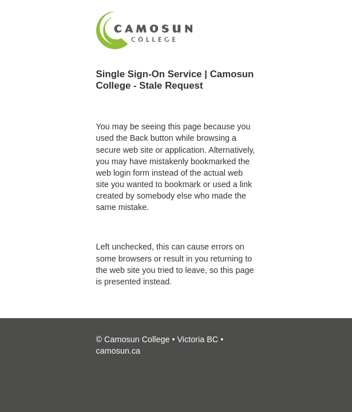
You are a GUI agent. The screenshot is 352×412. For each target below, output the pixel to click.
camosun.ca (118, 350)
